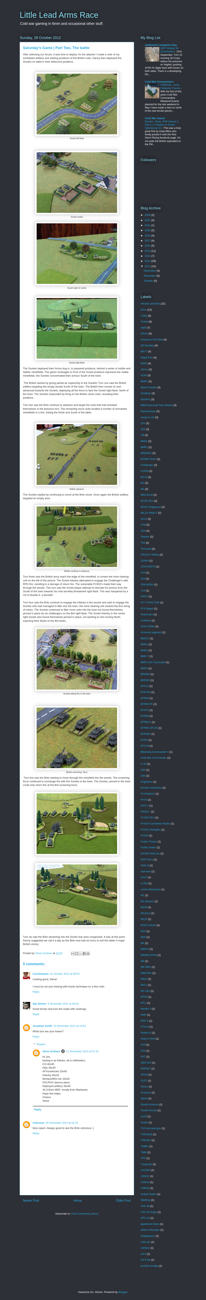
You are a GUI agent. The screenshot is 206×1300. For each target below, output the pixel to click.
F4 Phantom (148, 793)
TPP (143, 1158)
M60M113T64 (149, 955)
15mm (144, 369)
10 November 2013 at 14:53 (70, 1025)
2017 (148, 240)
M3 (142, 488)
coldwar (145, 1247)
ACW (144, 375)
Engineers (146, 781)
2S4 (143, 572)
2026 (148, 214)
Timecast (146, 548)
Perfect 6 (146, 1032)
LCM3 (144, 883)
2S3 (143, 429)
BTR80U (146, 733)
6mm (143, 309)
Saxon (144, 1086)
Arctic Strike (147, 626)
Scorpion (146, 1092)
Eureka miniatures (151, 787)
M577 (144, 351)
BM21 (144, 441)
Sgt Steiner (39, 1003)
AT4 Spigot (147, 608)
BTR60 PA (147, 704)
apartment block (150, 1223)
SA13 (144, 518)
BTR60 (145, 698)
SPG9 (144, 1074)
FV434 (144, 835)
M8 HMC (146, 966)
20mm (144, 333)
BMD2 (144, 650)
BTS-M (145, 745)
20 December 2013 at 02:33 (62, 1122)
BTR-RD (145, 692)
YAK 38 (145, 1206)
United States (148, 1194)
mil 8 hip (145, 1259)
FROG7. (145, 811)
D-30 (143, 763)
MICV (144, 984)
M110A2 (145, 913)
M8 (142, 961)
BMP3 (144, 668)
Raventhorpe (148, 411)
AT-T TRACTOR (150, 602)
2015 (148, 250)
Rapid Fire (147, 357)
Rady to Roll (148, 1038)
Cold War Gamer (155, 118)
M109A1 (145, 399)
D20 (143, 769)
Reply (36, 991)
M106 (144, 907)
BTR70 (145, 710)
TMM (144, 1152)
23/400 (145, 560)
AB (142, 435)
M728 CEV (147, 500)
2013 (148, 261)
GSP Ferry (147, 859)
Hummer (146, 871)
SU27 (144, 1080)
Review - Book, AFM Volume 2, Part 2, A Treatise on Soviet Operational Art (162, 124)
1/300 (144, 315)
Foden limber (148, 847)
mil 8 (143, 1253)
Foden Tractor (149, 841)
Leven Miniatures (151, 889)
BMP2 (144, 447)
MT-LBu (145, 990)
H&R (143, 327)
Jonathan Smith (42, 1025)
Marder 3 (146, 1008)
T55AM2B (146, 1134)
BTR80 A (146, 722)
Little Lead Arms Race (59, 15)
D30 (143, 775)
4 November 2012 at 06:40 (63, 1003)
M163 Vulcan (148, 925)
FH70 (144, 799)
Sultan (144, 1122)
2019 (148, 235)
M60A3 (145, 948)
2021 (148, 225)
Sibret (144, 1098)
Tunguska (146, 1164)
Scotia (144, 321)
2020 (148, 230)
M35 (143, 937)
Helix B (145, 865)
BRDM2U (146, 453)
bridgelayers (148, 1235)
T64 (143, 542)
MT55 (144, 996)
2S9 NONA (147, 584)
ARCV (144, 596)
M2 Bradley (147, 345)
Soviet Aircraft (149, 1110)
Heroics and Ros (150, 303)
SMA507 (146, 1068)
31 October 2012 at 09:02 (64, 973)
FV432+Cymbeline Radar (155, 823)
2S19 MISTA (148, 566)
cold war (145, 1241)
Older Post (123, 1200)
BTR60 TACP (148, 459)
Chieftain (146, 393)
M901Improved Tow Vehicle (157, 405)
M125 (144, 919)
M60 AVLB (147, 494)
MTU (143, 1002)
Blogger (122, 1292)
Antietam (146, 620)
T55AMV (146, 1140)
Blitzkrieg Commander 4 (155, 751)
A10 (143, 590)
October (149, 280)
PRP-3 (144, 1020)
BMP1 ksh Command (153, 662)
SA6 (143, 1050)
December (150, 270)
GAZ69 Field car (150, 853)
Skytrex (145, 536)
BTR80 (145, 715)
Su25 (144, 1116)
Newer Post (31, 1200)
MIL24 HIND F (149, 512)
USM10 (145, 1176)
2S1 (143, 423)
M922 (144, 978)
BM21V (145, 638)
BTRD (144, 739)
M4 (142, 943)
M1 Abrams (147, 901)
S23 (143, 1044)
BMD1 (144, 644)
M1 (142, 895)
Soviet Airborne (149, 1104)
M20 (143, 931)
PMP (143, 1014)
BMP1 (144, 381)
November (150, 275)
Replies (41, 1044)
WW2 (144, 363)
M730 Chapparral (151, 506)
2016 (148, 245)
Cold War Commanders (159, 81)
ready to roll (147, 417)
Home (77, 1200)
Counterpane (41, 973)
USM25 (145, 1188)
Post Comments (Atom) (84, 1213)
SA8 (143, 524)
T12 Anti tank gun (151, 1128)
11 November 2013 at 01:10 (82, 1051)
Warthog (145, 1199)
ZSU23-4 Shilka (150, 554)
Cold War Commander (154, 757)
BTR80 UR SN (149, 727)
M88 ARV (146, 972)
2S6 (143, 578)
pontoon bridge (149, 1265)
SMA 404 (146, 1062)
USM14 (145, 1182)
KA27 (144, 877)
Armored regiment (151, 632)
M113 (144, 477)
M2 (142, 482)
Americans (147, 614)
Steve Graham (51, 1051)
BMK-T (145, 656)
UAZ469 (145, 1170)
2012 (148, 266)
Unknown (38, 1122)
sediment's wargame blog (161, 44)
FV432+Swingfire (151, 829)
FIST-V (145, 805)
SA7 (143, 1056)
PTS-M (145, 1026)
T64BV (145, 1146)
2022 (148, 220)
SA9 (143, 530)
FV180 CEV (147, 817)
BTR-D (145, 686)
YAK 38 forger (149, 1212)
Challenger (147, 464)
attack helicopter (150, 1229)
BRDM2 (145, 674)
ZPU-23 (145, 1217)
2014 (148, 255)
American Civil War (152, 339)
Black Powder (149, 387)
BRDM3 (145, 680)
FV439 (144, 471)
